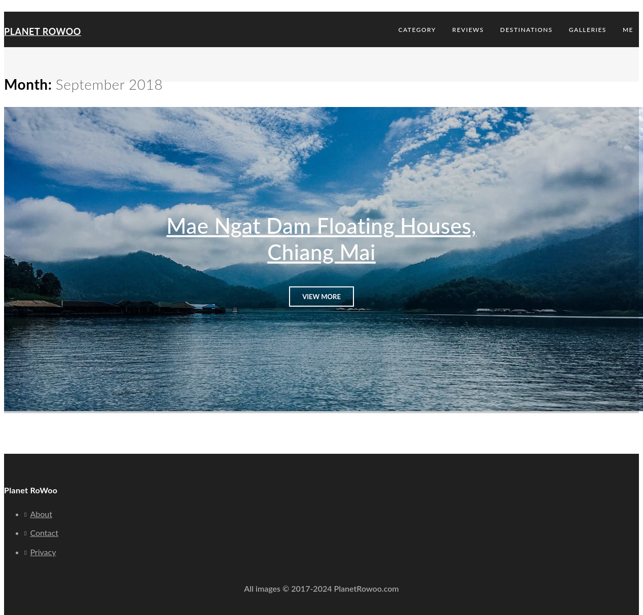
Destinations (526, 29)
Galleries (587, 29)
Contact (44, 532)
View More (321, 296)
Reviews (468, 29)
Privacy (43, 552)
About (41, 514)
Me (628, 29)
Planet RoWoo (42, 31)
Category (417, 29)
